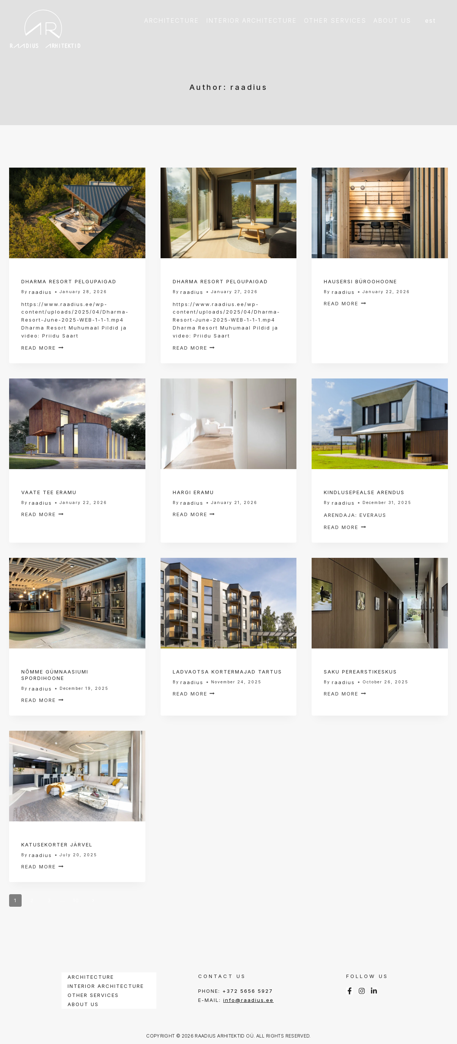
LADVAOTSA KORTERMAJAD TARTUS (227, 672)
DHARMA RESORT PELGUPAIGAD (69, 281)
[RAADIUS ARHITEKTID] (45, 28)
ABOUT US (392, 20)
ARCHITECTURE (171, 20)
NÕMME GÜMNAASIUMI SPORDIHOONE (54, 675)
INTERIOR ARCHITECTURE (251, 20)
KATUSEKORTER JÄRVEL (57, 844)
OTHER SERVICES (335, 20)
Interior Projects (203, 273)
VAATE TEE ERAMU (49, 492)
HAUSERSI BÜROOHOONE (360, 281)
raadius (40, 292)
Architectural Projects (63, 273)
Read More (42, 348)
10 (76, 900)
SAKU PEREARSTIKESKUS (360, 672)
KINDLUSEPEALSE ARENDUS (364, 492)
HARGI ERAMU (193, 492)
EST (430, 20)
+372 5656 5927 (247, 991)
